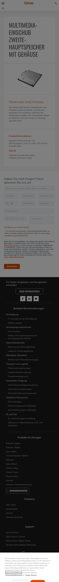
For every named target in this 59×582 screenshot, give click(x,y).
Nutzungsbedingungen (13, 579)
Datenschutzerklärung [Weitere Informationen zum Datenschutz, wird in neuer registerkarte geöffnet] (13, 577)
